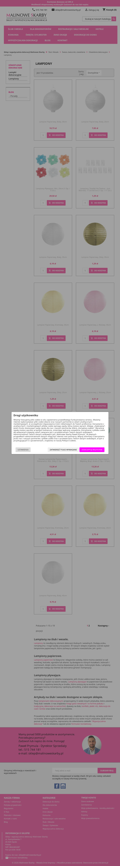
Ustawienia (23, 449)
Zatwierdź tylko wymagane (62, 449)
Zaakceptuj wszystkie (91, 449)
